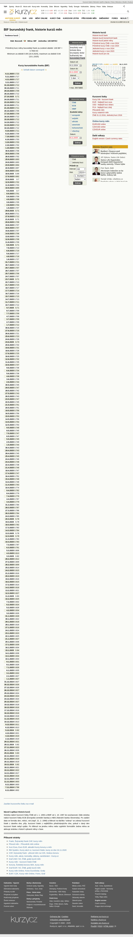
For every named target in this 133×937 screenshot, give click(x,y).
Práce (99, 6)
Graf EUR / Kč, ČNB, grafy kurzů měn (25, 868)
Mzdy (64, 892)
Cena (101, 886)
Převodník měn (98, 110)
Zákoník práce (77, 900)
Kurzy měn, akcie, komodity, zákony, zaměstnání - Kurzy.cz (34, 856)
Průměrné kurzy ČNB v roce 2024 (105, 43)
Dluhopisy (52, 889)
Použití (94, 926)
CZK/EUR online (99, 130)
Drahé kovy (53, 898)
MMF (74, 109)
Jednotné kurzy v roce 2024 (103, 48)
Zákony (92, 6)
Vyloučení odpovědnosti (60, 920)
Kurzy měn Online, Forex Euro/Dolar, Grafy (27, 871)
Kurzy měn (36, 6)
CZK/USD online (99, 127)
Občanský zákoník (78, 897)
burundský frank (77, 58)
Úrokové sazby (31, 886)
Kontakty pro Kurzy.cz (100, 923)
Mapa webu (103, 897)
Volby (97, 897)
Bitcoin (56, 6)
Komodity (44, 6)
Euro (36, 889)
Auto (96, 886)
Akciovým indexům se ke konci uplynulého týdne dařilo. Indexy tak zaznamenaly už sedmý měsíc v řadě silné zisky (110, 178)
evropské (76, 115)
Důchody (30, 907)
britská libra (77, 50)
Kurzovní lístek (87, 2)
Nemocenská (31, 902)
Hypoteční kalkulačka (11, 903)
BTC (55, 11)
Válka (104, 6)
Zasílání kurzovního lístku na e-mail (19, 804)
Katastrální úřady (78, 892)
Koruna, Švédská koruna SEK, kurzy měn (26, 865)
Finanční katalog (100, 894)
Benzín (61, 904)
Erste (84, 13)
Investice (52, 883)
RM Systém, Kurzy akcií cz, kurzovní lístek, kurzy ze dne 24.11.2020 (37, 850)
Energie (77, 6)
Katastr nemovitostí (78, 889)
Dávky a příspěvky (33, 899)
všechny (75, 131)
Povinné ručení (9, 906)
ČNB (74, 102)
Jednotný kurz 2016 (114, 115)
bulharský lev (77, 55)
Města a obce (76, 886)
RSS (100, 926)
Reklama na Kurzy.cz (100, 916)
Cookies (64, 916)
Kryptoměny (53, 895)
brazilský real (77, 47)
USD (42, 13)
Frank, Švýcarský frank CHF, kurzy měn (25, 841)
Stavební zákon (77, 903)
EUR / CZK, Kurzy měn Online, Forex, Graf (27, 874)
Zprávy (11, 6)
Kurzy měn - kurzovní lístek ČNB (22, 862)
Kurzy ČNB (55, 18)
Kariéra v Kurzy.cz (98, 920)
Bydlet (125, 2)
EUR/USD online (99, 124)
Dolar (41, 889)
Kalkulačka (85, 6)
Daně (74, 906)
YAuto (113, 2)
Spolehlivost (108, 886)
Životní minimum (9, 900)
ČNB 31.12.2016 (99, 115)
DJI (55, 13)
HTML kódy (108, 926)
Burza (51, 886)
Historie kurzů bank (100, 35)
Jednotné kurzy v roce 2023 (103, 51)
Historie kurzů (23, 22)
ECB (74, 106)
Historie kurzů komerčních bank (104, 38)
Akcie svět (27, 6)
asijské (75, 118)
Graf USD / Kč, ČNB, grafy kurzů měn (25, 859)
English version (100, 900)
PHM (56, 904)
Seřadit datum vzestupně (34, 70)
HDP (59, 892)
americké (76, 125)
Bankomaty (37, 883)
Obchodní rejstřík (98, 2)
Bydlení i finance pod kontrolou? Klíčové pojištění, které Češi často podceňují (114, 157)
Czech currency (100, 903)
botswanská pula (77, 45)
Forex (115, 18)
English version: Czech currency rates (107, 139)
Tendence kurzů (11, 36)
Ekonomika (53, 892)
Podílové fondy (62, 889)
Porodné (39, 902)
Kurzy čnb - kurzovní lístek (102, 99)
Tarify (71, 6)
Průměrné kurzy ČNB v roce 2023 (105, 46)
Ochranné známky (78, 895)
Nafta (66, 904)
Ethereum (67, 895)
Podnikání (75, 883)
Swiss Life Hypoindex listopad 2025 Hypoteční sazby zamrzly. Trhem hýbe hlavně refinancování (113, 167)
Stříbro (66, 901)
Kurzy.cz (6, 22)
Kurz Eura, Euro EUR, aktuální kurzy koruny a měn (30, 847)
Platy (41, 895)
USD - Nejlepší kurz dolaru (102, 105)
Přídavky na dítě (9, 892)
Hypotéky (64, 6)
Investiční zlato (59, 901)
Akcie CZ (18, 6)
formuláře (80, 906)
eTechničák (104, 891)
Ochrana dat (55, 916)
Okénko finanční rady (102, 147)
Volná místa (36, 892)
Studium (130, 2)
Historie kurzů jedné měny (102, 41)
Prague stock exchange (103, 906)
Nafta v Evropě (54, 906)
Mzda (37, 895)
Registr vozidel (100, 889)
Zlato (70, 11)
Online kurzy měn (100, 121)
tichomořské (77, 128)
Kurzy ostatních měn (100, 113)
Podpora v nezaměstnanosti (36, 905)
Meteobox (119, 2)
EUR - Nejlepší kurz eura (102, 102)
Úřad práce (30, 895)
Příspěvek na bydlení (11, 895)
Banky (29, 883)
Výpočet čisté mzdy (10, 886)
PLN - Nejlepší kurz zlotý (102, 107)
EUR (42, 11)
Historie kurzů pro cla (100, 54)
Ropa (70, 13)
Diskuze (110, 6)
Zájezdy (107, 2)
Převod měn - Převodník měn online (24, 844)
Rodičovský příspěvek (11, 897)
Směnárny (104, 18)
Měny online (41, 18)
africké (75, 122)
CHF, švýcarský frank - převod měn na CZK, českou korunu (34, 853)
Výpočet (16, 883)
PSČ (83, 886)
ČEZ (83, 11)
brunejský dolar (77, 53)
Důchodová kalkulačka (11, 889)
